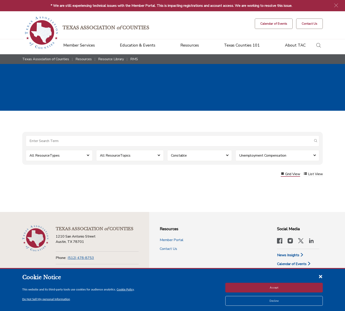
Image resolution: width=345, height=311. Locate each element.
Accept (274, 287)
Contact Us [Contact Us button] (168, 248)
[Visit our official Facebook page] (279, 241)
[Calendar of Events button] (274, 24)
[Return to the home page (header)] (41, 33)
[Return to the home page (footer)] (35, 238)
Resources (83, 59)
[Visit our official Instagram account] (290, 241)
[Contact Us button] (309, 24)
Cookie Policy (125, 289)
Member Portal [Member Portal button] (172, 240)
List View (313, 174)
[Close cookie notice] (320, 276)
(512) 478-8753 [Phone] (81, 257)
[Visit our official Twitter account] (300, 241)
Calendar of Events (294, 264)
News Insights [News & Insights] (290, 255)
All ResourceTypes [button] (44, 155)
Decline (274, 301)
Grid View (290, 174)
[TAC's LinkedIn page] (311, 241)
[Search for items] (169, 141)
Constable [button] (179, 155)
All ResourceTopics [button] (115, 155)
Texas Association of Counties (45, 59)
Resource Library (111, 59)
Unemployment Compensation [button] (262, 155)
